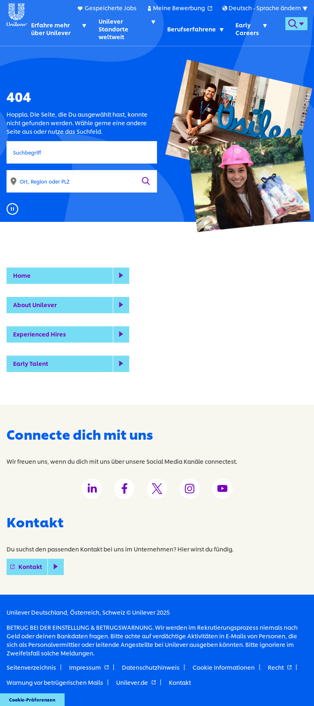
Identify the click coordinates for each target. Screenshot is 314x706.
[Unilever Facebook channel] (124, 488)
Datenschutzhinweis (150, 667)
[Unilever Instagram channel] (189, 488)
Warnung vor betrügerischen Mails (55, 682)
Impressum (89, 667)
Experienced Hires (39, 334)
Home (22, 275)
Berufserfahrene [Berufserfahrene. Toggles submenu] (191, 29)
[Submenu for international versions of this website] (265, 7)
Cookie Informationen (224, 667)
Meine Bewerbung (182, 7)
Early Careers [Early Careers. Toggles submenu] (247, 28)
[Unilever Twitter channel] (157, 488)
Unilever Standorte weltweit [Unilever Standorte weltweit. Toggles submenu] (113, 28)
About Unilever (35, 304)
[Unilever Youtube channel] (222, 488)
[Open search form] (296, 23)
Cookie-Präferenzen (32, 699)
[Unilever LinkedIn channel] (91, 488)
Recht (280, 667)
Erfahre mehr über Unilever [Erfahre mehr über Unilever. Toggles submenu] (51, 28)
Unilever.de (136, 682)
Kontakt (41, 566)
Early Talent (30, 363)
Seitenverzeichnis (31, 667)
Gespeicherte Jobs (111, 7)
